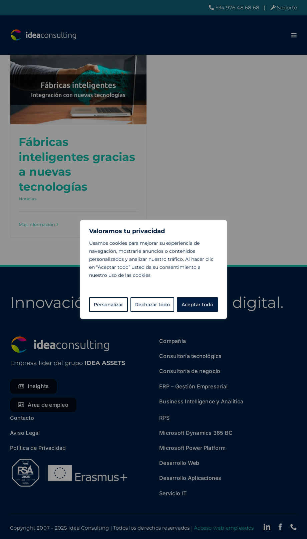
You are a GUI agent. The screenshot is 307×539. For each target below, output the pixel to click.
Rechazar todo (152, 305)
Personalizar (108, 305)
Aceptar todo (197, 305)
